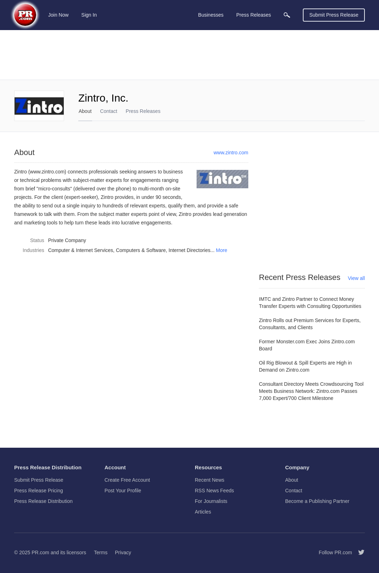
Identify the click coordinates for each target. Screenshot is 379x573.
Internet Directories (189, 250)
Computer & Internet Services (80, 250)
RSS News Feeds (214, 490)
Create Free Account (127, 480)
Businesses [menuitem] (211, 15)
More (221, 250)
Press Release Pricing (38, 490)
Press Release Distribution (43, 501)
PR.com (40, 552)
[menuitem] (287, 15)
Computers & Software (141, 250)
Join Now (58, 15)
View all (356, 278)
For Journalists (211, 501)
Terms (100, 552)
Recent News (209, 480)
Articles (203, 512)
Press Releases (143, 111)
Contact (108, 111)
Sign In (89, 15)
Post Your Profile (122, 490)
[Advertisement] (189, 55)
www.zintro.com (231, 152)
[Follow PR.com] (358, 552)
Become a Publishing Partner (317, 501)
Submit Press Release (333, 15)
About (85, 111)
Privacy (123, 552)
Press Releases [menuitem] (253, 15)
